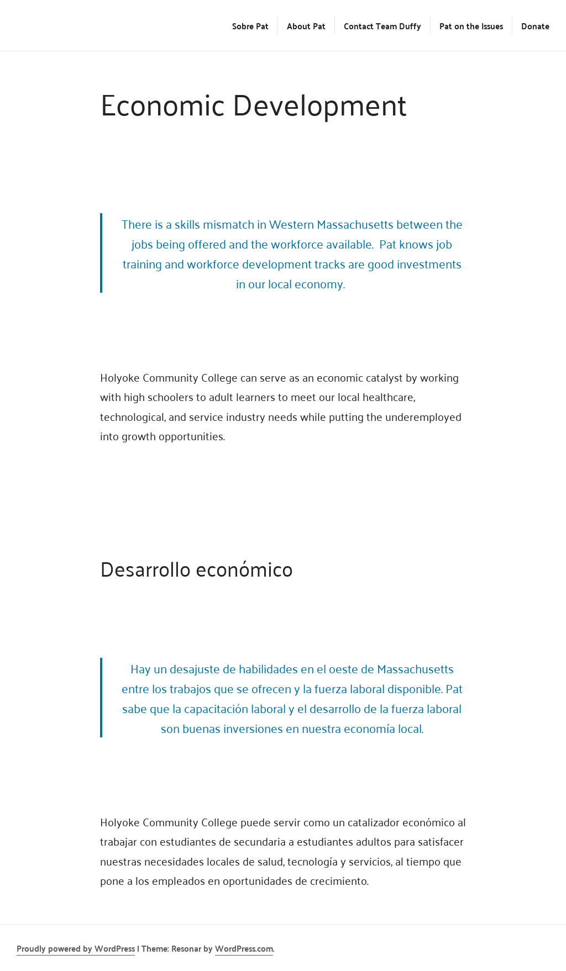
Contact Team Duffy (382, 25)
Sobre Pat (250, 25)
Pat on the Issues (471, 25)
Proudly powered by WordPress (76, 948)
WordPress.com (244, 948)
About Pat (306, 25)
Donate (535, 25)
